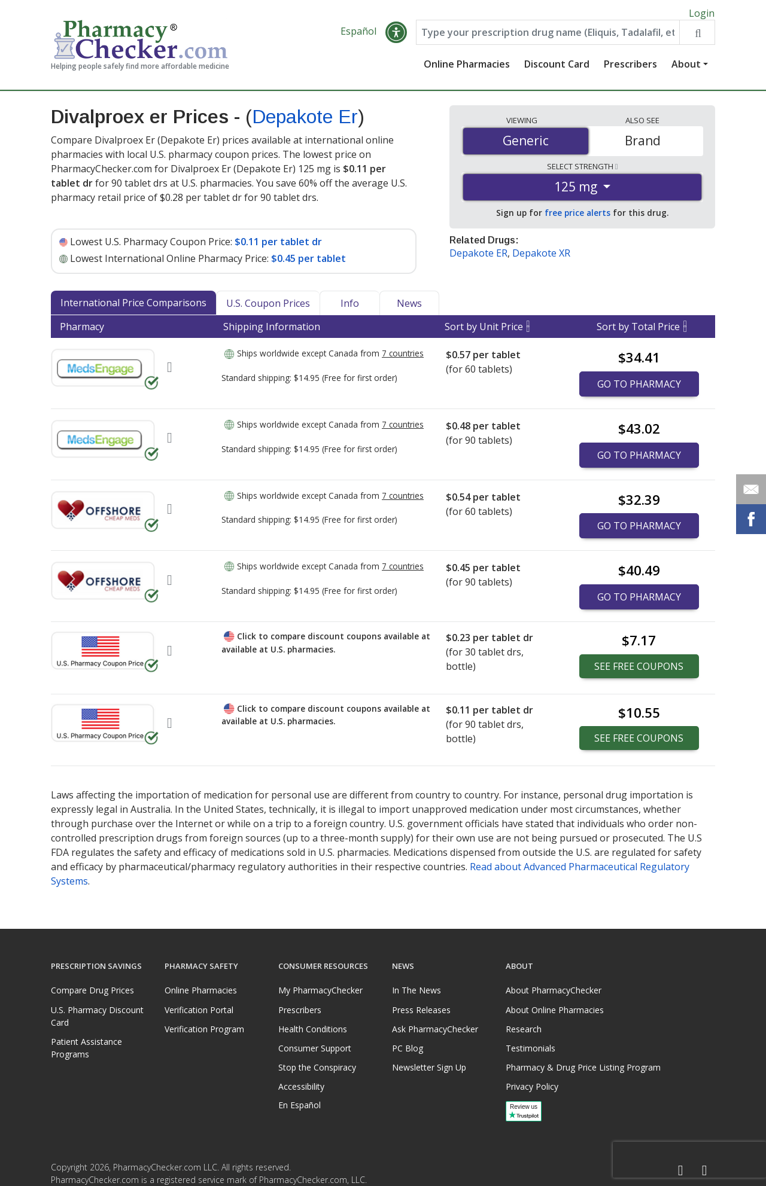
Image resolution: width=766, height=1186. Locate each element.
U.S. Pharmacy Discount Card (97, 1016)
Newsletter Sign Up (429, 1067)
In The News (416, 990)
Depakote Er (305, 121)
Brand (643, 145)
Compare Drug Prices (92, 990)
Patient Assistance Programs (86, 1048)
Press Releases (421, 1010)
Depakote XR (541, 257)
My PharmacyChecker (320, 990)
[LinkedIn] (704, 1170)
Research (524, 1029)
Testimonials (530, 1048)
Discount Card (556, 68)
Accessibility (301, 1087)
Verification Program (204, 1029)
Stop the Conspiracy (317, 1067)
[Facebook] (680, 1170)
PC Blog (407, 1048)
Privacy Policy (532, 1087)
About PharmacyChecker (553, 990)
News (409, 308)
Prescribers (630, 68)
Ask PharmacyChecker (435, 1029)
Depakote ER (478, 257)
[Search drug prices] (697, 37)
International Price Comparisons (133, 307)
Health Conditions (312, 1029)
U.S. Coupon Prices (268, 308)
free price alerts (577, 217)
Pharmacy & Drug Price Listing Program (583, 1067)
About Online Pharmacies (555, 1010)
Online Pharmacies (467, 68)
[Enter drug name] (548, 37)
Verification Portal (199, 1010)
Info (350, 308)
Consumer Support (314, 1048)
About (686, 68)
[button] (396, 37)
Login (702, 13)
